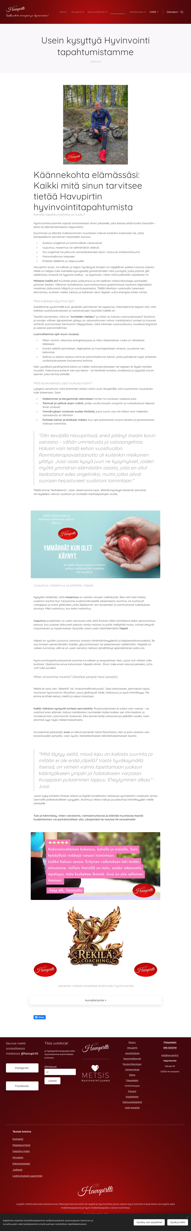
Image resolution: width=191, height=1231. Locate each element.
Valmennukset (132, 1069)
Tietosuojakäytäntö (132, 1102)
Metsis (132, 1075)
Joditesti (17, 1169)
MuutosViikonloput (132, 1064)
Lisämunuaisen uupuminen (27, 1175)
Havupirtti (132, 1048)
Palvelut (132, 1091)
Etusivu (132, 1042)
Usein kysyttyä (132, 1107)
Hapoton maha (21, 1151)
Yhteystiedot (132, 1080)
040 (165, 1048)
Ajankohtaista (132, 1053)
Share (39, 1017)
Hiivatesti (18, 1157)
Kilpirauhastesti (21, 1163)
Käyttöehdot (132, 1096)
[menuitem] (75, 12)
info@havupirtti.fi (169, 1055)
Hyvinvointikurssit (132, 1058)
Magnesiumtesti (21, 1145)
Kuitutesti (18, 1138)
